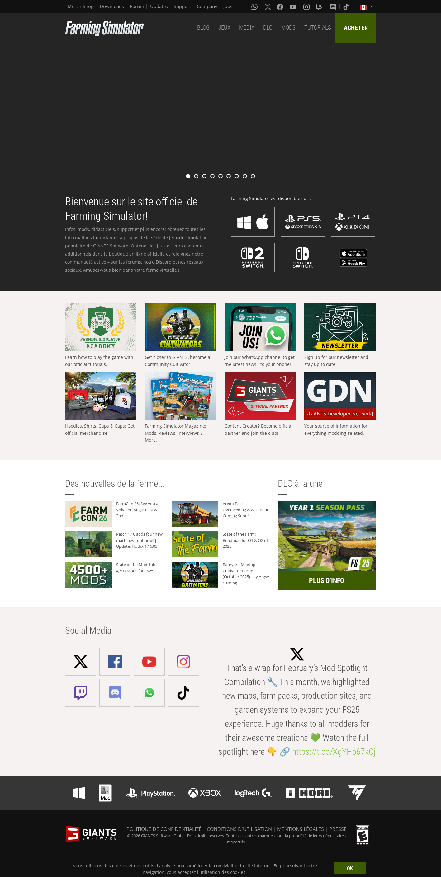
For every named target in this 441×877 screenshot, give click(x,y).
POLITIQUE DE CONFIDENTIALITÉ (164, 829)
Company (207, 6)
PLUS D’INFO (326, 580)
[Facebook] (280, 6)
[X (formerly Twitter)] (268, 6)
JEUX (224, 27)
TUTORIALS (317, 27)
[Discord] (333, 6)
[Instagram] (307, 6)
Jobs (227, 6)
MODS (288, 27)
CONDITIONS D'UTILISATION (239, 829)
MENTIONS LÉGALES (300, 829)
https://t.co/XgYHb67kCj (334, 752)
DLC (268, 27)
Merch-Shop (81, 6)
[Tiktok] (346, 6)
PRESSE (338, 829)
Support (182, 6)
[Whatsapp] (255, 6)
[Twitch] (320, 6)
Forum (137, 6)
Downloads (112, 6)
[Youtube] (293, 6)
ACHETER (356, 27)
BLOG (203, 27)
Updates (159, 6)
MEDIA (246, 27)
